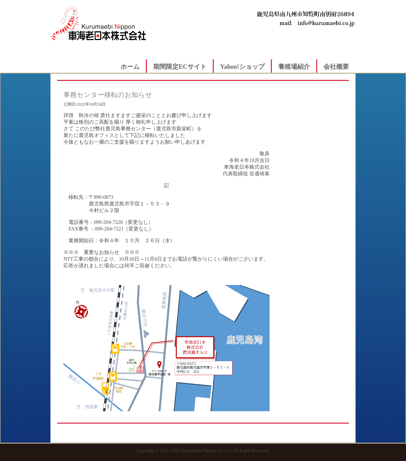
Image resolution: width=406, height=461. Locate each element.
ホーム (130, 66)
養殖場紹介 (294, 66)
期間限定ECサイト (179, 66)
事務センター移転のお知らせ (107, 94)
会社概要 (336, 66)
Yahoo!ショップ (242, 66)
